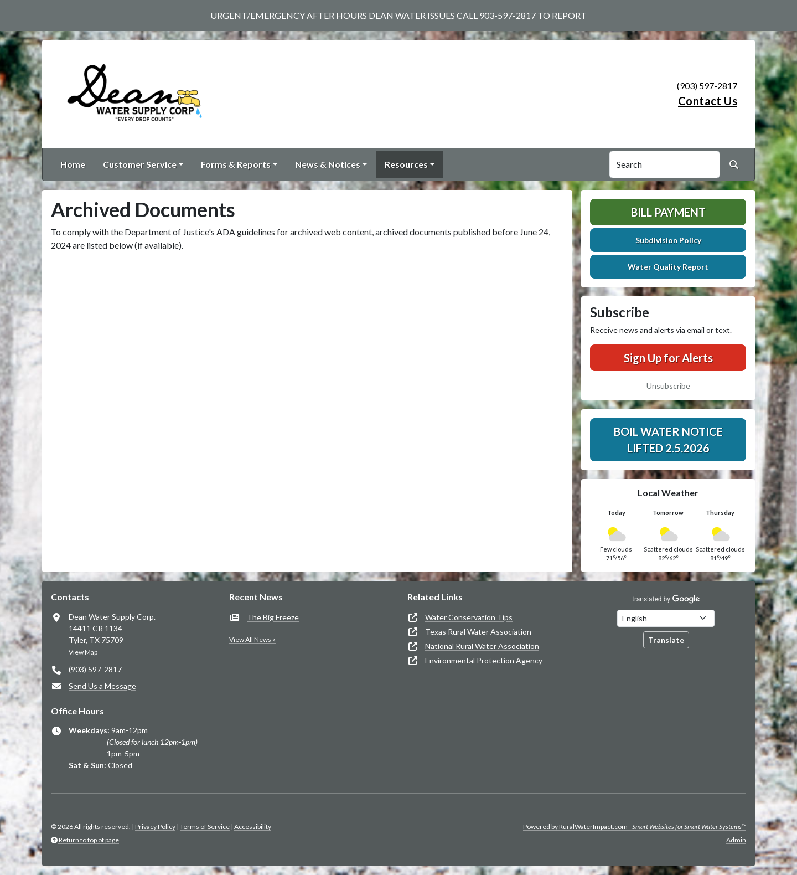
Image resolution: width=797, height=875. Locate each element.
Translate (666, 640)
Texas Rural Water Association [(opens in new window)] (478, 631)
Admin (736, 840)
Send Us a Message (102, 686)
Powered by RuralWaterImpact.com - (634, 826)
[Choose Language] (666, 618)
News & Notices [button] (327, 164)
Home (72, 164)
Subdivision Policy (668, 240)
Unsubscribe (668, 385)
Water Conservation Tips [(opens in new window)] (469, 617)
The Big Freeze (273, 617)
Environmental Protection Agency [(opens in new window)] (483, 660)
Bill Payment (668, 212)
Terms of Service (205, 826)
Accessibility (252, 826)
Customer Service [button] (140, 164)
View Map (83, 652)
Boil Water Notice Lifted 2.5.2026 (668, 440)
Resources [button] (406, 164)
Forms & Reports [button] (236, 164)
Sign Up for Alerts (668, 357)
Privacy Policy (155, 826)
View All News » (252, 639)
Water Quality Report (668, 266)
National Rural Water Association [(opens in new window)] (482, 646)
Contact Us (707, 100)
